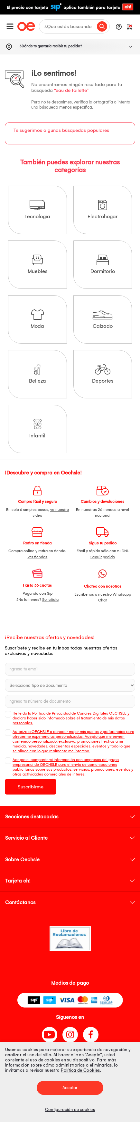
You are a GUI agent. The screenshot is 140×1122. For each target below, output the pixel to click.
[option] (70, 7)
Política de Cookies (80, 1070)
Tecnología (37, 210)
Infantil (37, 429)
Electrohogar (103, 210)
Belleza (37, 374)
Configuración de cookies (70, 1109)
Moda (37, 319)
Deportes (102, 374)
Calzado (102, 319)
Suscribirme (30, 787)
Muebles (37, 264)
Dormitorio (102, 264)
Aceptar (70, 1087)
